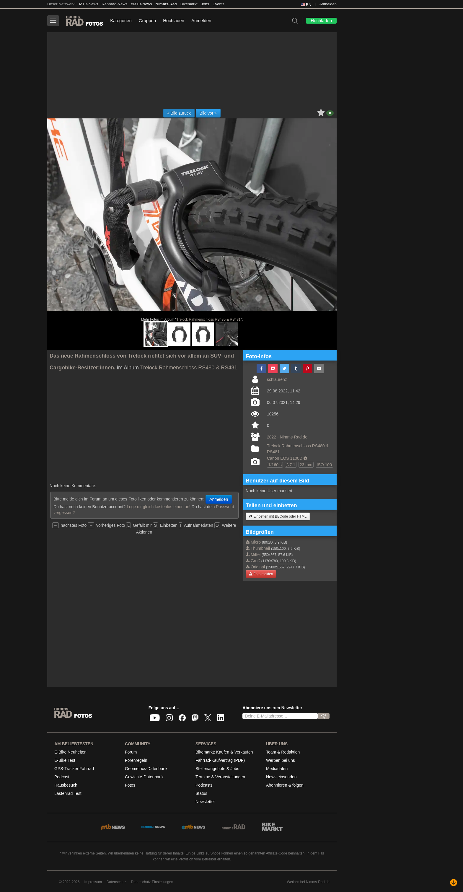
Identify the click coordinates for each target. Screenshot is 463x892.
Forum (131, 752)
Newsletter (205, 801)
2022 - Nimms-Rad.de (287, 437)
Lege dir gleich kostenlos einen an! (158, 506)
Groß (255, 560)
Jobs (205, 4)
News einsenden (281, 776)
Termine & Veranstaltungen (220, 776)
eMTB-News (141, 4)
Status (201, 793)
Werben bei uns (280, 760)
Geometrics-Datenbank (146, 768)
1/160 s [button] (275, 464)
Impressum (93, 882)
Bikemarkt (189, 4)
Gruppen (147, 20)
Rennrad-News (114, 4)
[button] (305, 458)
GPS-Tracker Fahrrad (74, 768)
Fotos (130, 785)
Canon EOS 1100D (284, 458)
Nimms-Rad (166, 4)
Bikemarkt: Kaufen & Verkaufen (224, 752)
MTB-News (88, 4)
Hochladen (173, 20)
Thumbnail (260, 548)
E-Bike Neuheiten (70, 752)
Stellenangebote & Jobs (217, 768)
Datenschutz (116, 882)
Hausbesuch (65, 785)
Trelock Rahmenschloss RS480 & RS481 (209, 319)
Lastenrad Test (67, 793)
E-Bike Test (64, 760)
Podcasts (204, 785)
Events (218, 4)
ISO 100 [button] (324, 464)
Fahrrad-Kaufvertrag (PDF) (220, 760)
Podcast (61, 776)
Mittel (255, 554)
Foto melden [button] (261, 574)
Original (258, 567)
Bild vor (208, 113)
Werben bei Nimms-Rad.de (308, 882)
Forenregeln (136, 760)
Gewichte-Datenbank (144, 776)
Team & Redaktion (283, 752)
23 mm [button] (306, 464)
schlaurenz (277, 379)
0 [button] (330, 113)
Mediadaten (277, 768)
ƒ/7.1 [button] (290, 464)
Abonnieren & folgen (285, 785)
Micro (256, 542)
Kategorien (121, 20)
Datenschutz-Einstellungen (152, 882)
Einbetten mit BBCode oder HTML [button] (278, 516)
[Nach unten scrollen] (453, 882)
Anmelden (328, 4)
